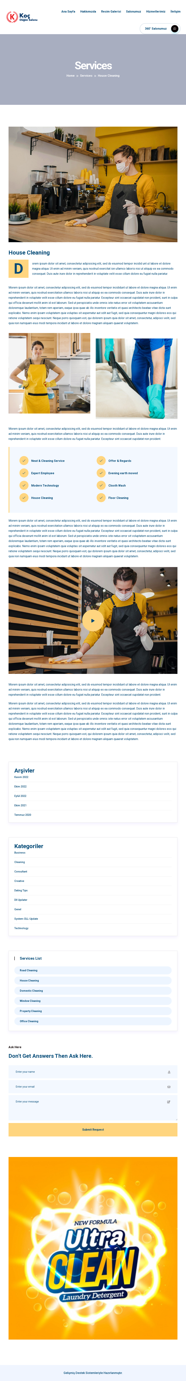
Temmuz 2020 (22, 815)
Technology (21, 928)
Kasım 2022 (21, 777)
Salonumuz (133, 11)
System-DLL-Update (26, 919)
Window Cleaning (30, 1000)
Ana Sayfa (68, 11)
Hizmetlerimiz (155, 11)
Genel (17, 909)
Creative (19, 881)
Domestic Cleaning (31, 990)
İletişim (176, 11)
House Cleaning (29, 980)
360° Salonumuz (161, 28)
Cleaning (19, 862)
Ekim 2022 (20, 786)
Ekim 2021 (20, 805)
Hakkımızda (88, 11)
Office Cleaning (29, 1021)
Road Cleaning (28, 970)
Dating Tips (21, 890)
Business (19, 852)
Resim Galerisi (111, 11)
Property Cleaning (31, 1011)
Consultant (20, 871)
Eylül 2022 (20, 796)
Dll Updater (20, 900)
